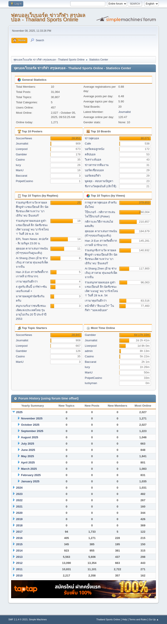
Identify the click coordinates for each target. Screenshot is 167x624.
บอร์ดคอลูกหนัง (94, 149)
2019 (19, 519)
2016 (19, 538)
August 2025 (29, 437)
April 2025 (28, 462)
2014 (19, 550)
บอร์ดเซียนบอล (94, 170)
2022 (19, 500)
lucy (18, 165)
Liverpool (22, 149)
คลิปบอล (90, 154)
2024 (19, 487)
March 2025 (29, 468)
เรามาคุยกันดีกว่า (27, 281)
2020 (19, 512)
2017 (19, 531)
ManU (20, 170)
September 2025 (32, 431)
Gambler (21, 154)
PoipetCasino (24, 181)
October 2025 (30, 424)
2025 (19, 412)
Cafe (88, 143)
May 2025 (27, 456)
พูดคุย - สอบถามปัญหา (99, 181)
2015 (19, 544)
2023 (19, 494)
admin (89, 351)
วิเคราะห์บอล (93, 159)
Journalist (124, 111)
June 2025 (28, 450)
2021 (19, 506)
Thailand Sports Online (108, 619)
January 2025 (30, 481)
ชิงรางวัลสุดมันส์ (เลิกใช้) (100, 186)
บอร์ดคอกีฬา (93, 175)
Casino (20, 159)
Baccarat (21, 175)
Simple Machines (38, 619)
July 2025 (27, 443)
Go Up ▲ (154, 619)
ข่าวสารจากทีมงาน (97, 165)
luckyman (91, 383)
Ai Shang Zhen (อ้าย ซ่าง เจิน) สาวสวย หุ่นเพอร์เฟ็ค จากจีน (32, 262)
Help (124, 619)
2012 (19, 563)
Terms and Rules (138, 619)
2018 (19, 525)
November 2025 (32, 418)
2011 (19, 569)
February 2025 (31, 475)
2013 (19, 556)
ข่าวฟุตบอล (92, 138)
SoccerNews (24, 138)
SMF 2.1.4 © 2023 (17, 619)
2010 (19, 575)
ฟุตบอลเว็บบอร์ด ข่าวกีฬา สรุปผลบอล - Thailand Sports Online (48, 17)
